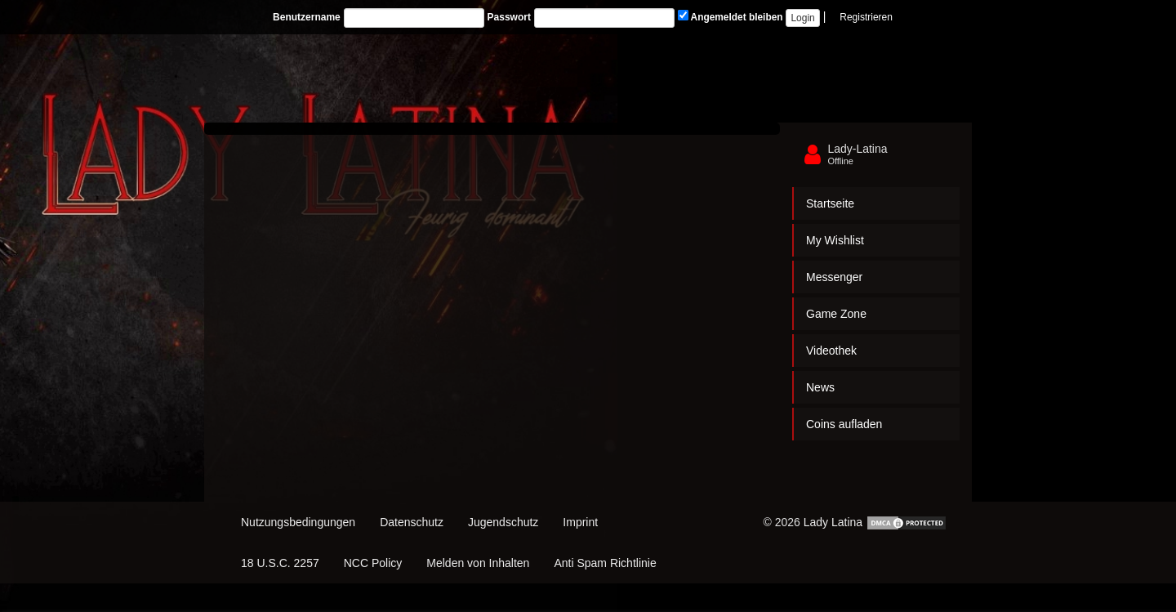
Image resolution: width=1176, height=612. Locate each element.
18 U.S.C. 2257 (280, 563)
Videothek (831, 350)
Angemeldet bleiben (730, 16)
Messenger (834, 277)
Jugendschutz (503, 522)
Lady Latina (833, 522)
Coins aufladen (844, 424)
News (820, 387)
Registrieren (866, 17)
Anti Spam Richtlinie (605, 563)
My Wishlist (835, 240)
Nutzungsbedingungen (298, 522)
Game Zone (836, 313)
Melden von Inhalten (477, 563)
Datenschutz (411, 522)
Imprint (580, 522)
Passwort (509, 17)
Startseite (830, 203)
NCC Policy (373, 563)
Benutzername (307, 17)
